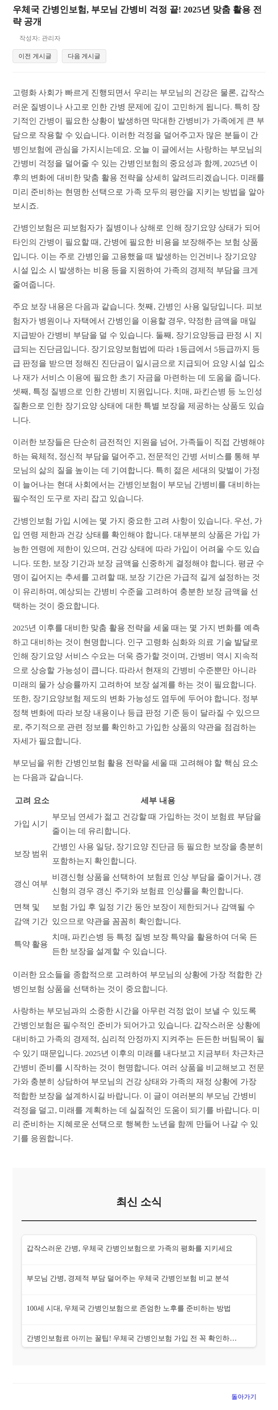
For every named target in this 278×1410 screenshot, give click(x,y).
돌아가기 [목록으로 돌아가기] (243, 1399)
